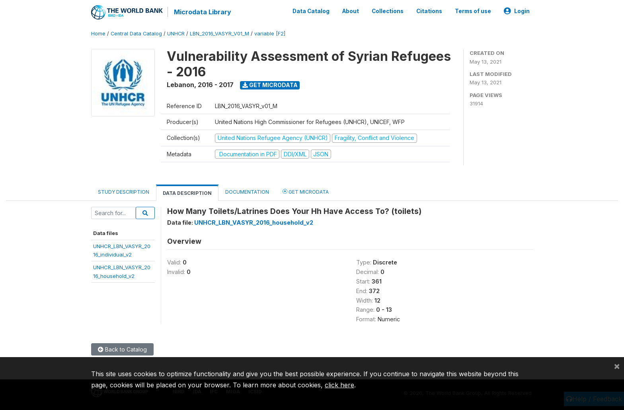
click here (339, 385)
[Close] (617, 366)
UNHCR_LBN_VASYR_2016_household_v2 (253, 222)
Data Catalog (311, 11)
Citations (429, 11)
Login (517, 11)
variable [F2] (269, 34)
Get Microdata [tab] (306, 191)
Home (98, 34)
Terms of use (473, 11)
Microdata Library (202, 12)
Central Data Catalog (136, 34)
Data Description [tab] (187, 193)
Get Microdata (270, 85)
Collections (388, 11)
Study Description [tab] (123, 192)
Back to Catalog (122, 349)
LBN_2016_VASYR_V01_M (219, 34)
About (350, 11)
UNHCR (176, 34)
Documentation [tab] (247, 192)
